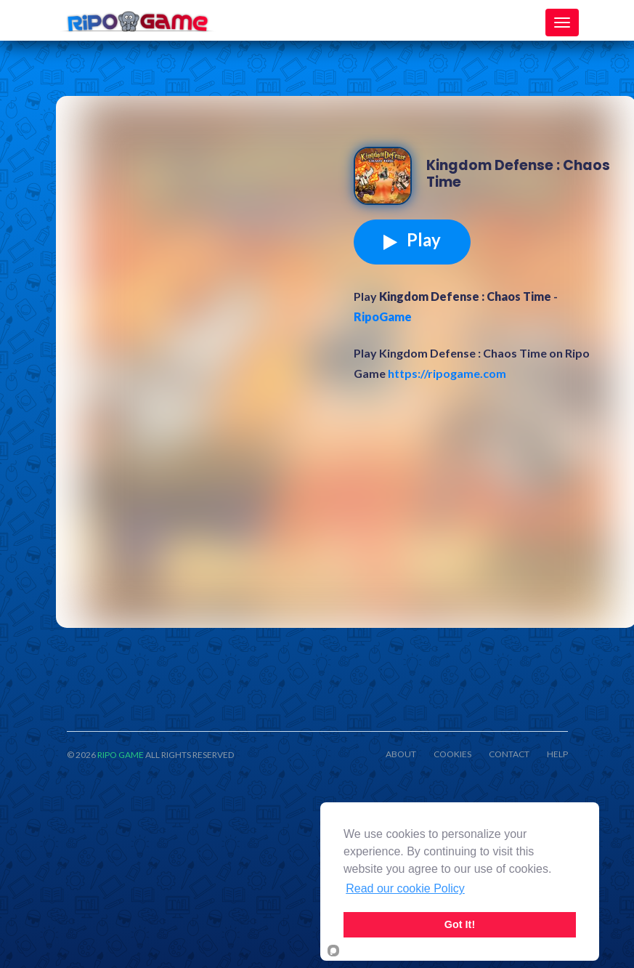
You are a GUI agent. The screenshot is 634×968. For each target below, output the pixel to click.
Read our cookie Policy (405, 888)
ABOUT (401, 754)
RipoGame (383, 316)
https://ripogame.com (447, 373)
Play (412, 240)
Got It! (459, 924)
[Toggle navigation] (562, 22)
